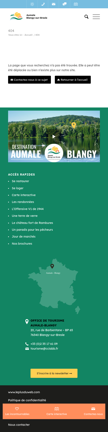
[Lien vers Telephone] (43, 4)
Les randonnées (23, 202)
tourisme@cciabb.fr (44, 348)
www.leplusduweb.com (24, 392)
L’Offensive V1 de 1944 (28, 209)
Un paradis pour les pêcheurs (32, 230)
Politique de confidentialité (27, 400)
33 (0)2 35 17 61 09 (45, 344)
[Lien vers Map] (75, 4)
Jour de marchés (24, 236)
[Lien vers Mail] (53, 4)
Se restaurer (20, 181)
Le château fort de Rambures (32, 223)
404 (11, 31)
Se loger (17, 188)
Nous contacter (19, 425)
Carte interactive (24, 195)
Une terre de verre (25, 216)
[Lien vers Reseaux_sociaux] (64, 4)
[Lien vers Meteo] (32, 4)
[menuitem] (84, 16)
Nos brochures (22, 243)
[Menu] (94, 16)
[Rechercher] (84, 16)
